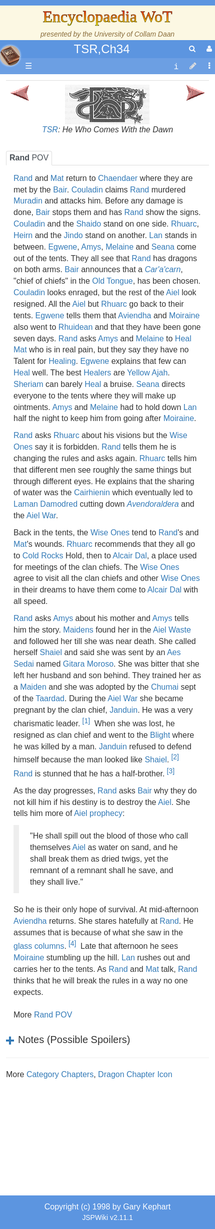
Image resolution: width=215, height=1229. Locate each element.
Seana (163, 247)
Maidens (78, 630)
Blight (160, 735)
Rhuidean (75, 327)
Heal (183, 338)
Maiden (33, 687)
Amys (91, 247)
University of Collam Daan (134, 34)
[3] (170, 771)
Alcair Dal (129, 555)
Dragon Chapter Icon (135, 1074)
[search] (192, 49)
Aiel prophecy (98, 813)
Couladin (87, 189)
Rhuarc (184, 224)
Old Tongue (112, 281)
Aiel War (41, 515)
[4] (72, 943)
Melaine (120, 247)
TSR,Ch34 (102, 49)
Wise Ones (110, 532)
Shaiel (51, 652)
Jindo (73, 235)
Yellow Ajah (147, 372)
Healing (62, 361)
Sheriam (29, 384)
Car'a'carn (162, 269)
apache (10, 56)
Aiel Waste (172, 630)
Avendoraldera (153, 504)
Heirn (23, 235)
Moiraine (184, 315)
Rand (23, 178)
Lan (155, 235)
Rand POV (53, 1014)
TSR (50, 129)
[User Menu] (208, 49)
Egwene (62, 247)
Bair (60, 189)
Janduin (124, 710)
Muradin (28, 200)
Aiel (173, 292)
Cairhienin (92, 492)
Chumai (164, 687)
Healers (97, 372)
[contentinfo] (176, 66)
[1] (86, 721)
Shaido (88, 224)
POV (29, 157)
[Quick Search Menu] (192, 49)
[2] (174, 757)
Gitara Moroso (88, 664)
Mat (57, 178)
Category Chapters (60, 1074)
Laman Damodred (46, 504)
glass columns (39, 946)
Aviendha (134, 315)
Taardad (50, 698)
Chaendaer (118, 178)
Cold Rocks (43, 555)
